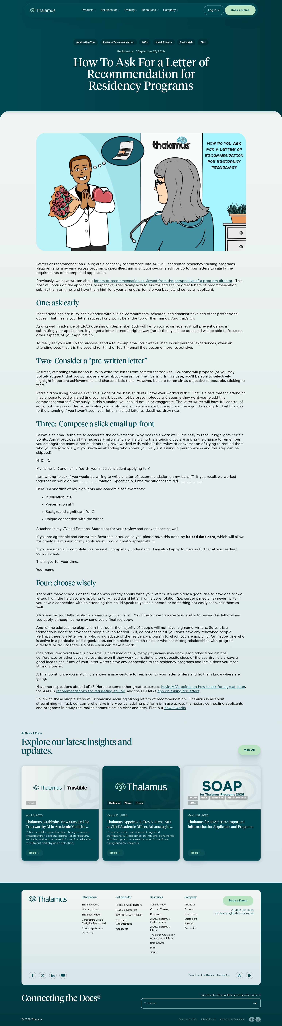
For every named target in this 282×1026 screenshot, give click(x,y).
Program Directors (126, 910)
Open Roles (191, 914)
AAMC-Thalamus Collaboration (160, 921)
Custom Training (159, 909)
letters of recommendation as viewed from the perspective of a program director (163, 281)
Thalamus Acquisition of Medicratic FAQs (162, 937)
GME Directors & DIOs (129, 915)
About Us (189, 904)
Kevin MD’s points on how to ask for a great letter (203, 687)
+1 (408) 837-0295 (242, 910)
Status (154, 952)
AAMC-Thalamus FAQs (160, 929)
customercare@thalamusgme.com (233, 913)
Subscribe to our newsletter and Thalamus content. (231, 995)
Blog (152, 947)
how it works (175, 708)
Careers (189, 909)
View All (249, 750)
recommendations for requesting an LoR (90, 691)
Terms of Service (188, 1019)
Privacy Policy (208, 1019)
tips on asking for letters (178, 691)
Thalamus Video (91, 914)
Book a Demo (240, 10)
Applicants (122, 929)
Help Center (157, 943)
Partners (189, 923)
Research (155, 914)
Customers (190, 919)
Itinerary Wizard (90, 909)
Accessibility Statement (232, 1019)
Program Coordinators (129, 905)
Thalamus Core (90, 904)
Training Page (158, 904)
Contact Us (191, 928)
